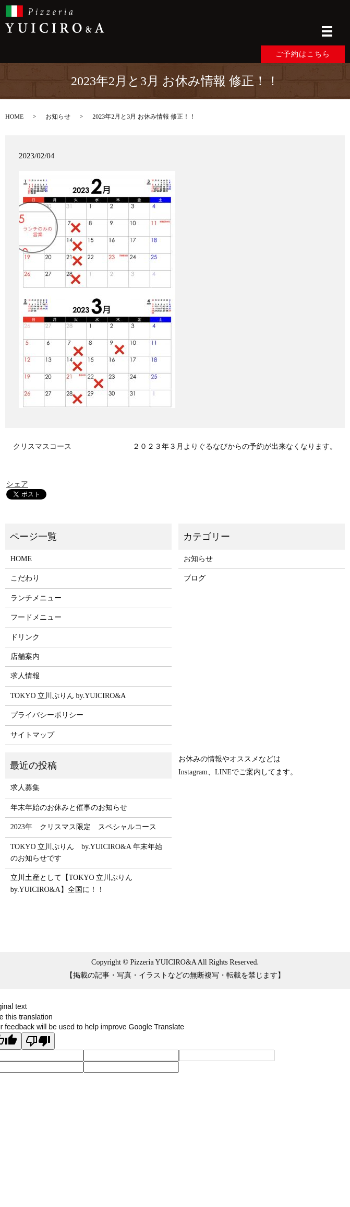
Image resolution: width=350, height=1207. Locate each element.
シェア (17, 484)
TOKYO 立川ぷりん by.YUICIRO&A (68, 696)
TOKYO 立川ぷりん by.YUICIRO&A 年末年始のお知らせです (86, 852)
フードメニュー (36, 617)
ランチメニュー (36, 598)
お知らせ (57, 116)
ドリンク (25, 637)
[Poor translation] (38, 1041)
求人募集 (25, 788)
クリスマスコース (42, 446)
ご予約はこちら (302, 54)
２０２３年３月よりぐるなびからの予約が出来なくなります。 (234, 446)
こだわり (25, 578)
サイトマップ (32, 735)
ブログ (195, 578)
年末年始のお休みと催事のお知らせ (68, 807)
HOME (14, 116)
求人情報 (25, 676)
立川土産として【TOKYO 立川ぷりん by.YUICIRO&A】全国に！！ (75, 883)
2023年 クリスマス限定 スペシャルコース (83, 827)
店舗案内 (25, 656)
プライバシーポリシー (46, 715)
